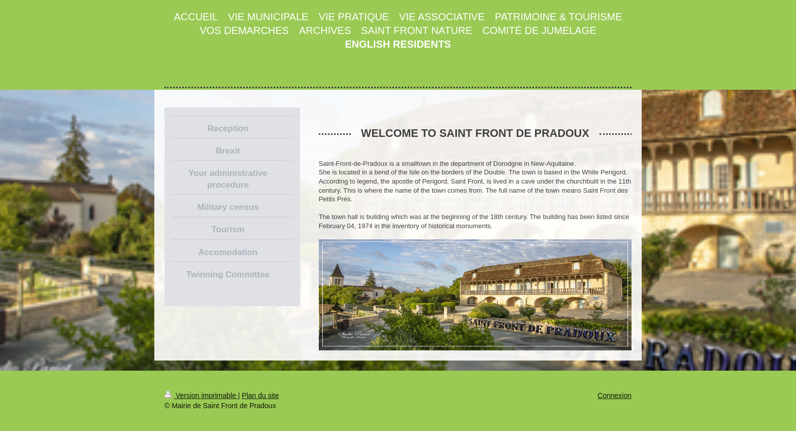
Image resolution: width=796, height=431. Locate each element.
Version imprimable (201, 395)
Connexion (615, 395)
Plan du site (260, 395)
